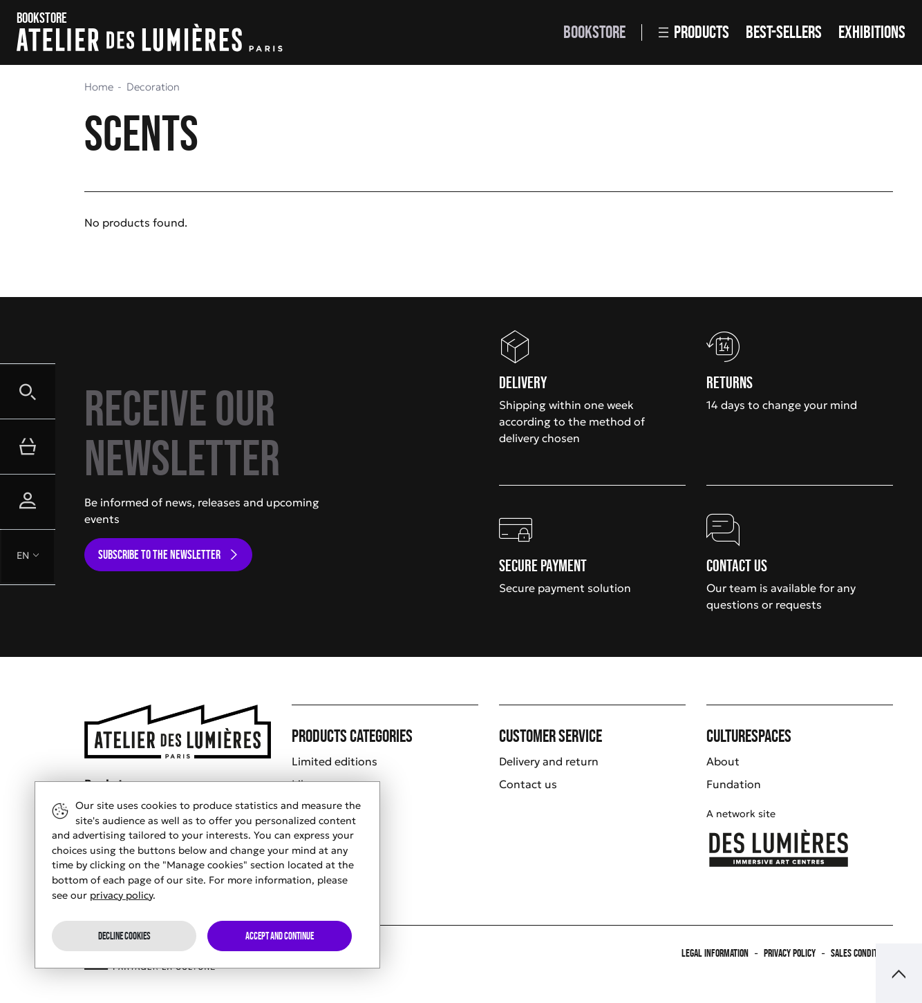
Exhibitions (871, 32)
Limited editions (334, 761)
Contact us (528, 784)
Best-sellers (784, 32)
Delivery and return (549, 761)
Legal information (715, 952)
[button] (27, 391)
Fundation (733, 784)
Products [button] (694, 32)
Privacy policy (790, 952)
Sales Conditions (862, 952)
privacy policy (121, 895)
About (723, 761)
